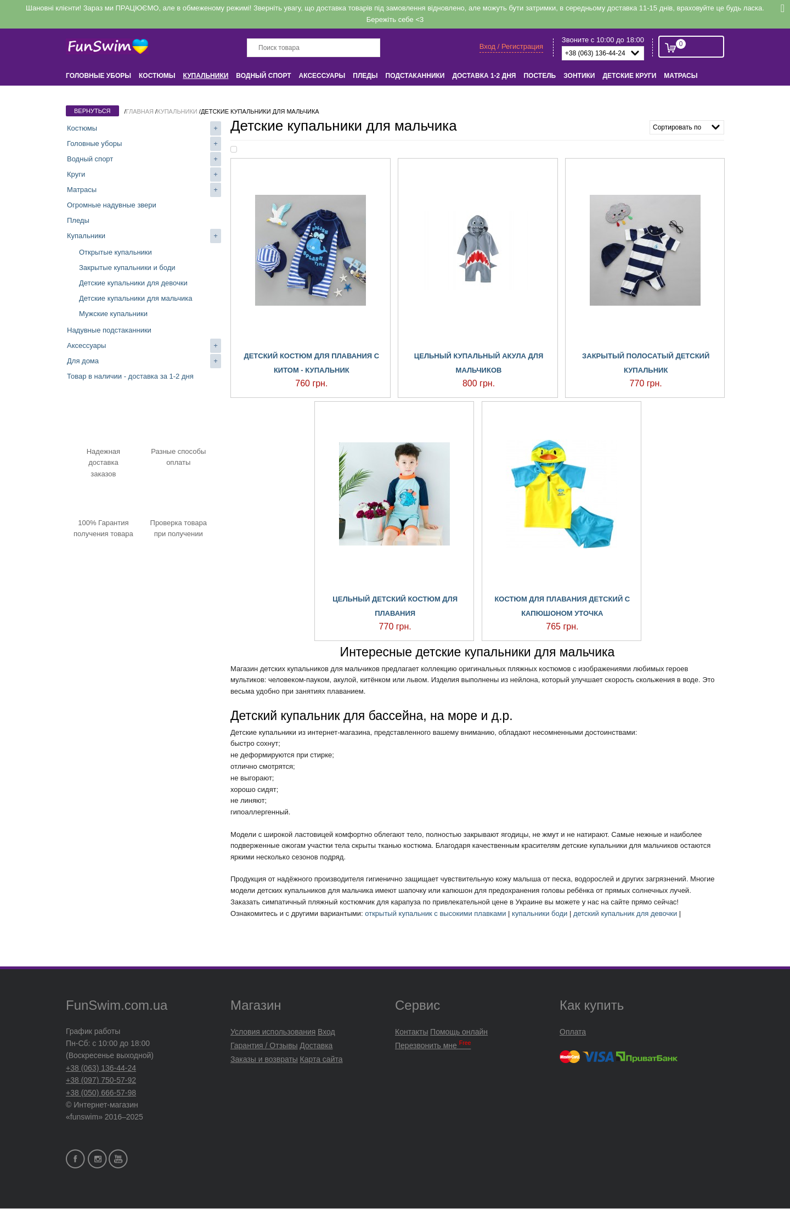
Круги (76, 174)
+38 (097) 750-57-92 (101, 1080)
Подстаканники (415, 76)
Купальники (206, 76)
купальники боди (539, 913)
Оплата (573, 1031)
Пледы (365, 76)
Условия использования (272, 1031)
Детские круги (629, 76)
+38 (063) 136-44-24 (101, 1068)
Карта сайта (321, 1059)
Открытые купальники (115, 252)
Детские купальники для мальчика (135, 298)
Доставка (316, 1045)
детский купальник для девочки (625, 913)
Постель (539, 76)
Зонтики (579, 76)
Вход (326, 1031)
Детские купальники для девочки (133, 283)
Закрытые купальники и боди (127, 267)
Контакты (411, 1031)
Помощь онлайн (459, 1031)
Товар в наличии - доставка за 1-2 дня (130, 376)
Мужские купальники (113, 314)
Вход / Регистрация (511, 46)
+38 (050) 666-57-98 (101, 1092)
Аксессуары (322, 76)
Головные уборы (98, 76)
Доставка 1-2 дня (484, 76)
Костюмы (157, 76)
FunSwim (108, 46)
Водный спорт (263, 76)
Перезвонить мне (433, 1045)
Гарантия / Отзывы (264, 1045)
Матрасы (680, 76)
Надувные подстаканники (109, 330)
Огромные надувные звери (111, 205)
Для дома (83, 361)
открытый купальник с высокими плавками (435, 913)
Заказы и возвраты (264, 1059)
